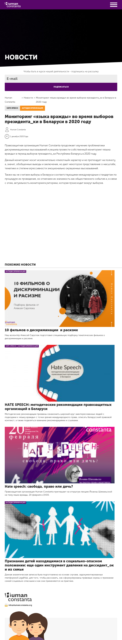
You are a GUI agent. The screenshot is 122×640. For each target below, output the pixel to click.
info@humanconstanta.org (18, 605)
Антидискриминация (32, 108)
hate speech (12, 108)
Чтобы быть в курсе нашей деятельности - (61, 71)
